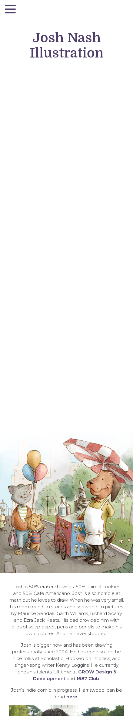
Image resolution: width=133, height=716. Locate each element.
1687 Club (87, 678)
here (71, 697)
